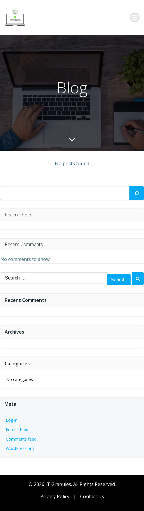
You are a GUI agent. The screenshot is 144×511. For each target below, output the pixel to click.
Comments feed (21, 439)
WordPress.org (20, 448)
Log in (11, 420)
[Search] (136, 193)
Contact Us (92, 496)
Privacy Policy (54, 496)
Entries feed (17, 429)
